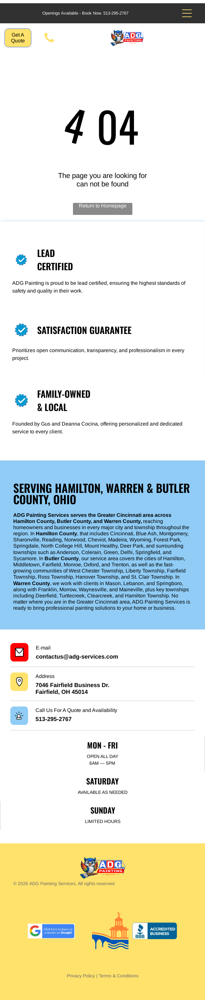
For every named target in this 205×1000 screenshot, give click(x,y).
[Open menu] (187, 13)
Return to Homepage (103, 205)
